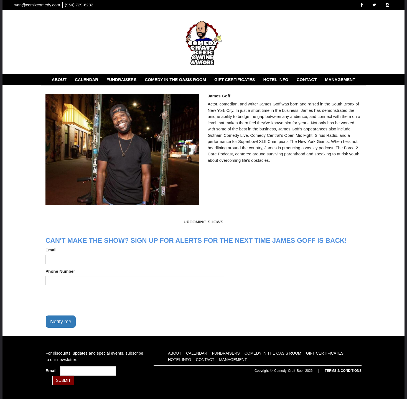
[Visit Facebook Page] (361, 4)
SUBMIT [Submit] (63, 380)
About (59, 79)
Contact (307, 79)
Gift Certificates (234, 79)
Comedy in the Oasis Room (175, 79)
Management (340, 79)
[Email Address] (88, 371)
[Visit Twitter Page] (374, 4)
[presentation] (87, 300)
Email (51, 250)
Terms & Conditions (343, 371)
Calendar (86, 79)
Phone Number (60, 271)
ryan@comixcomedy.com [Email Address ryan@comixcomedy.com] (37, 4)
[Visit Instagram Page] (387, 4)
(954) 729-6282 (79, 4)
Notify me (60, 321)
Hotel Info (275, 79)
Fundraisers (121, 79)
